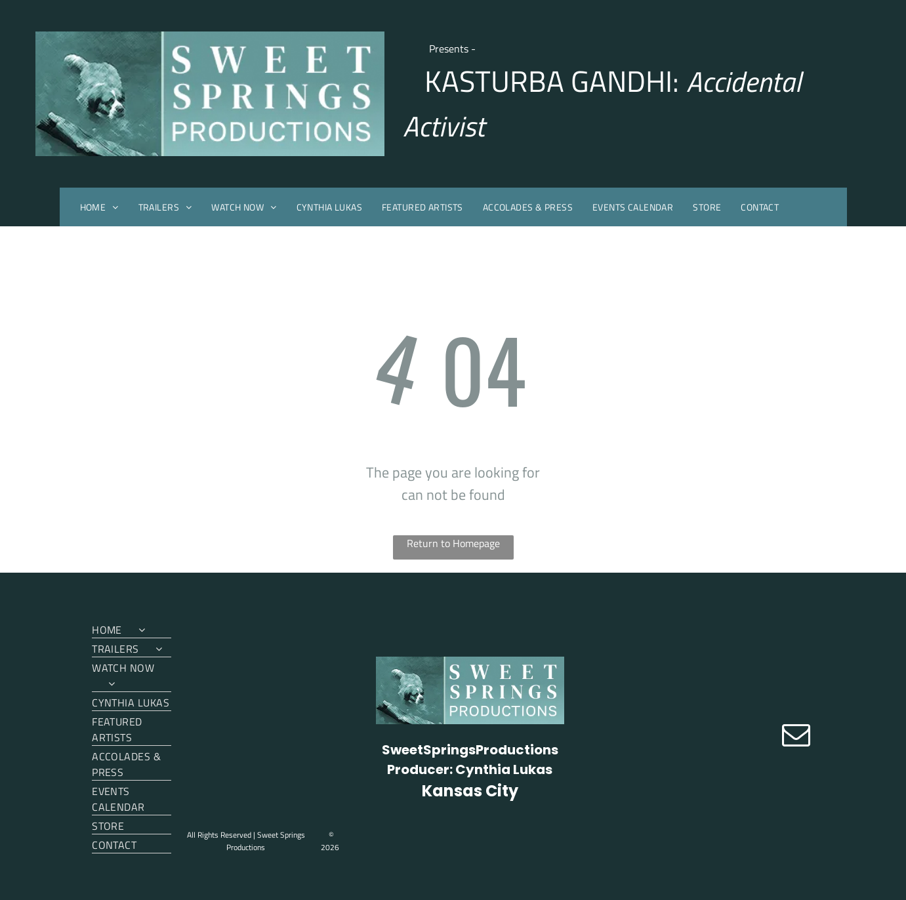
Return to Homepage (453, 543)
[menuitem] (99, 207)
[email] (796, 736)
